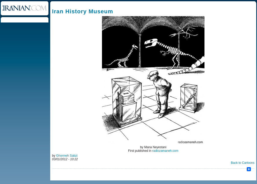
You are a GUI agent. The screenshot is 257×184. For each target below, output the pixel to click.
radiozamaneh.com (165, 151)
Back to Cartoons (242, 163)
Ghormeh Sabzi (66, 155)
